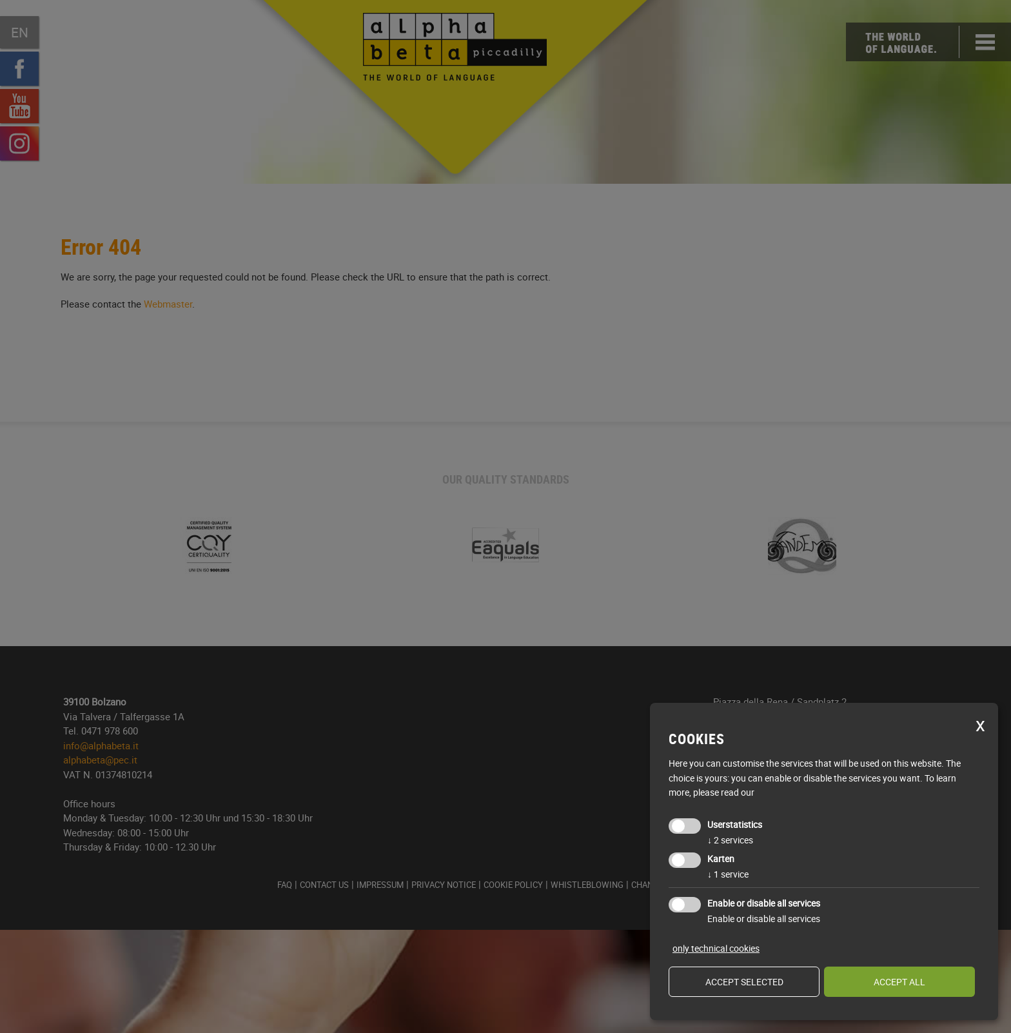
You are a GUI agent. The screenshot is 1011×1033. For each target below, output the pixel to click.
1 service (728, 874)
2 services (730, 840)
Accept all (899, 982)
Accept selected (744, 982)
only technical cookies (716, 948)
